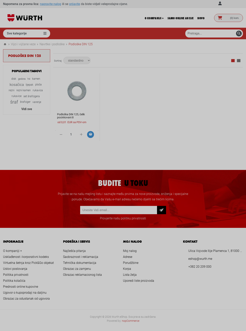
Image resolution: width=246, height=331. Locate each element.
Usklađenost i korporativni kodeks (26, 257)
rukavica (38, 90)
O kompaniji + (12, 251)
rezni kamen (23, 90)
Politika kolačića (14, 281)
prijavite (74, 4)
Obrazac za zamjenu (77, 269)
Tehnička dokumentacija (79, 263)
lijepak (29, 84)
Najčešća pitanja (74, 251)
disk (13, 78)
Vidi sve (26, 109)
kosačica (17, 84)
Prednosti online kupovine (20, 286)
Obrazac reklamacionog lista (82, 275)
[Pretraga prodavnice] (214, 33)
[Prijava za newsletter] (118, 210)
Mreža (233, 60)
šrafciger (25, 102)
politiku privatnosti (133, 218)
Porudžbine (130, 263)
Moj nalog (130, 251)
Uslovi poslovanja (15, 269)
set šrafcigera (31, 96)
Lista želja (130, 275)
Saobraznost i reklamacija (80, 257)
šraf (14, 102)
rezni (11, 90)
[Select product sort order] (77, 60)
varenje (36, 102)
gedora (22, 78)
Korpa (127, 269)
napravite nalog (50, 4)
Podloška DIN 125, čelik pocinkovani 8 (71, 116)
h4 (28, 78)
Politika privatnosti (15, 275)
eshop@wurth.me (200, 259)
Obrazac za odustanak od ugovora (26, 298)
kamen (36, 78)
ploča (38, 84)
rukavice (17, 96)
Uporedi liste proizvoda (138, 281)
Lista (238, 60)
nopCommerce (130, 320)
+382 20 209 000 (199, 266)
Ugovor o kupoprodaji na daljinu (25, 292)
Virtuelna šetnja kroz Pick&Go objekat (28, 263)
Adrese (127, 257)
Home (5, 44)
